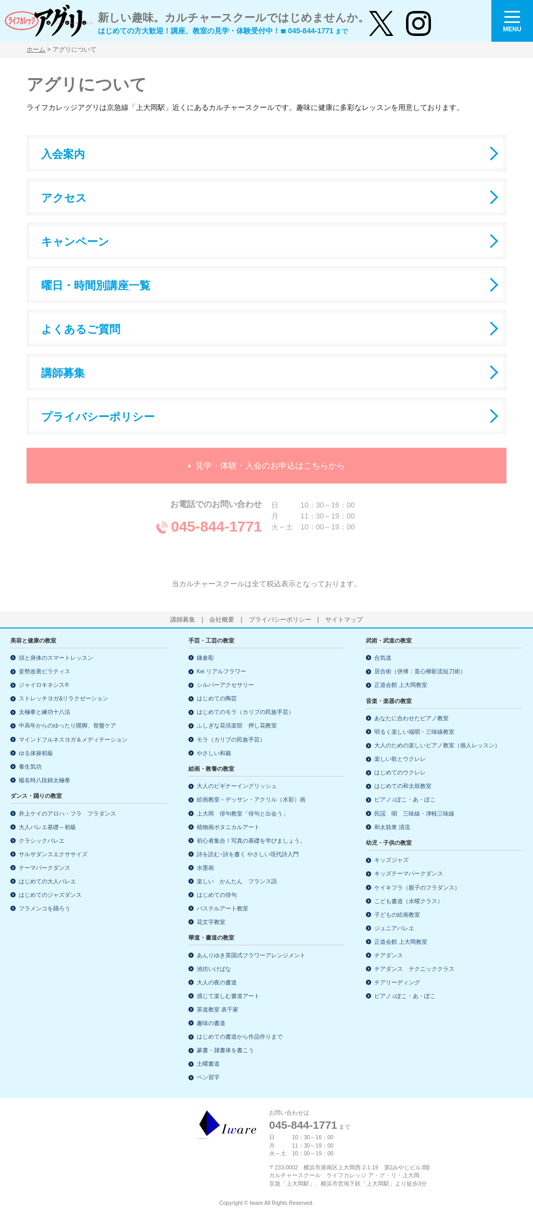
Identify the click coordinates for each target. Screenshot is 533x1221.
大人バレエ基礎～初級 (47, 827)
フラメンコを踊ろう (44, 908)
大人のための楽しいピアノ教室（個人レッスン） (437, 745)
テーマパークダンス (44, 868)
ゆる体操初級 (36, 753)
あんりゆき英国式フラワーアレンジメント (251, 955)
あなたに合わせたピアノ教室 (411, 718)
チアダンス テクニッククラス (414, 969)
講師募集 (182, 619)
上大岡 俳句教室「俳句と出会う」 (242, 813)
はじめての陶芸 (217, 698)
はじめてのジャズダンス (50, 895)
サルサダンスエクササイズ (53, 854)
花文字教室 (211, 922)
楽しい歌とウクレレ (400, 759)
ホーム (36, 49)
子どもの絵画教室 (397, 914)
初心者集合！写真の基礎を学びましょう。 (251, 840)
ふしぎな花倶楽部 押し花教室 (237, 725)
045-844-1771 (303, 1125)
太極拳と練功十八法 (44, 712)
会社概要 (221, 619)
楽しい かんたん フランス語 (237, 881)
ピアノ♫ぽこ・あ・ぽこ (405, 799)
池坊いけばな (214, 969)
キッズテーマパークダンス (408, 873)
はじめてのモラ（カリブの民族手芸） (245, 712)
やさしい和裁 (214, 753)
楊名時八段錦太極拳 (44, 780)
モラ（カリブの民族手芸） (231, 739)
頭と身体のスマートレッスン (56, 658)
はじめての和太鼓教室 (403, 786)
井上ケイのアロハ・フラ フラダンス (67, 813)
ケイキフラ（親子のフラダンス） (417, 887)
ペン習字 (208, 1077)
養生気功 (30, 766)
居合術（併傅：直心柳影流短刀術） (420, 671)
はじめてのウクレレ (400, 772)
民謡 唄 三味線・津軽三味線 (414, 813)
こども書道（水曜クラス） (408, 901)
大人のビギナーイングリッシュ (237, 786)
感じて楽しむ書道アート (228, 996)
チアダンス (388, 955)
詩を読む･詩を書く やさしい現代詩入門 (248, 854)
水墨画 (205, 868)
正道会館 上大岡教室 (400, 685)
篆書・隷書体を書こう (225, 1050)
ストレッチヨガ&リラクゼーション (63, 698)
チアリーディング (397, 982)
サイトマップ (344, 619)
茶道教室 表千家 (217, 1009)
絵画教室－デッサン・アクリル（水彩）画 (251, 799)
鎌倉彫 (205, 658)
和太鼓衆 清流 (392, 827)
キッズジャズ (391, 860)
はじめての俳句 (217, 895)
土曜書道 (208, 1063)
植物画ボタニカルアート (228, 827)
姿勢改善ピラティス (44, 671)
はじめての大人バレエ (47, 881)
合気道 (382, 658)
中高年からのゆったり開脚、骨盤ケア (67, 725)
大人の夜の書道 (217, 982)
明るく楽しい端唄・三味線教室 (414, 732)
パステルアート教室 (222, 908)
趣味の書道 (211, 1023)
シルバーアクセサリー (225, 685)
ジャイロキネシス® (44, 685)
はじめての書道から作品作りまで (240, 1036)
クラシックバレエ (42, 840)
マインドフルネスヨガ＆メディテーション (73, 739)
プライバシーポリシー (280, 619)
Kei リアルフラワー (221, 671)
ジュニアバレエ (394, 928)
